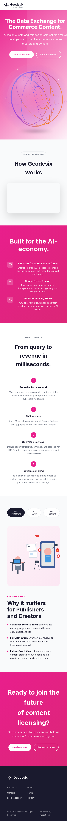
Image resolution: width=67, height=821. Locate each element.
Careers (11, 793)
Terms (30, 793)
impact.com (45, 815)
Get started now (21, 54)
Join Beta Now (20, 747)
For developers (15, 797)
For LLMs (34, 512)
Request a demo (48, 54)
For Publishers (16, 512)
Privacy (30, 797)
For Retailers (51, 512)
